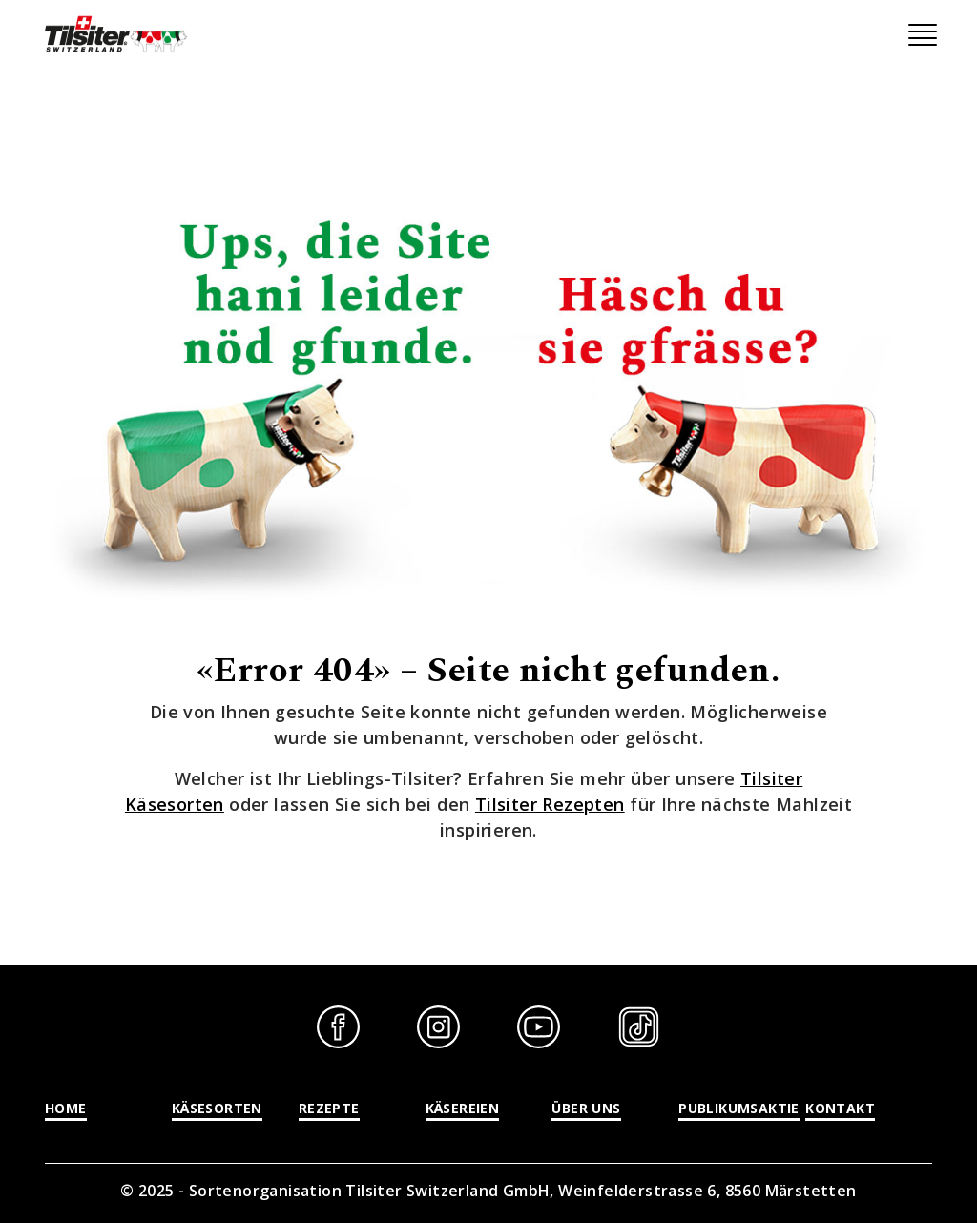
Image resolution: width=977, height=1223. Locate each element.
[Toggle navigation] (922, 35)
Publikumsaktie (739, 1108)
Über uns (585, 1108)
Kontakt (840, 1108)
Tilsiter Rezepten (550, 804)
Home (66, 1108)
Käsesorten (217, 1108)
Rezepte (329, 1108)
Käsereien (463, 1108)
